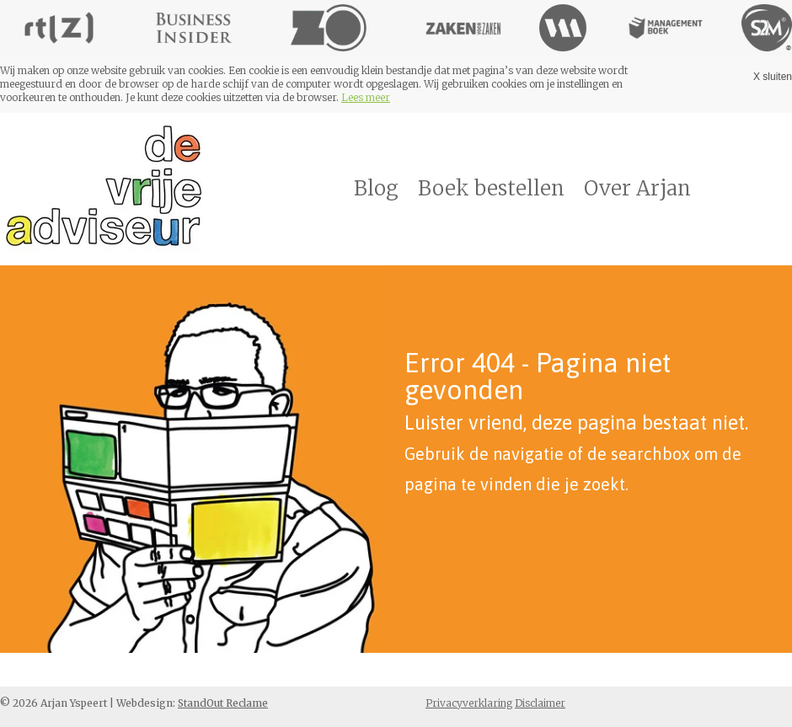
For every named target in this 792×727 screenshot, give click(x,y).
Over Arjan (637, 188)
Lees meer (365, 97)
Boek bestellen (491, 188)
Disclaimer (540, 703)
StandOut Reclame (223, 703)
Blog (376, 188)
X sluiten (772, 77)
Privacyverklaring (468, 703)
